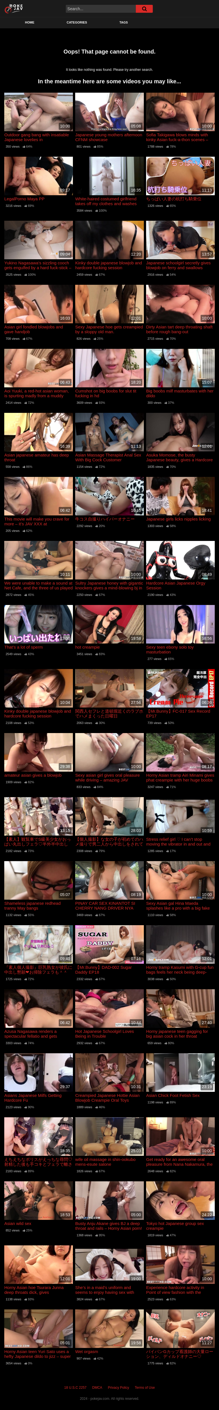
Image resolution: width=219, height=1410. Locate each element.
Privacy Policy (118, 1388)
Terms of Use (145, 1388)
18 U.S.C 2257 (75, 1388)
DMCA (97, 1388)
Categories (77, 22)
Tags (123, 22)
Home (29, 22)
